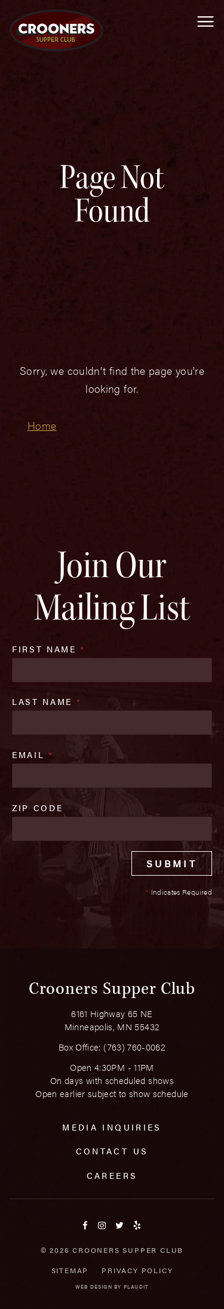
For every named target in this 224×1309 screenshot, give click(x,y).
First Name (48, 649)
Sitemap (70, 1270)
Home (41, 425)
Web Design (93, 1286)
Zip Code (37, 808)
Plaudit (136, 1286)
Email (33, 754)
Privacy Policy (137, 1270)
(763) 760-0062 (134, 1046)
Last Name (46, 701)
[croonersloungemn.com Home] (56, 30)
